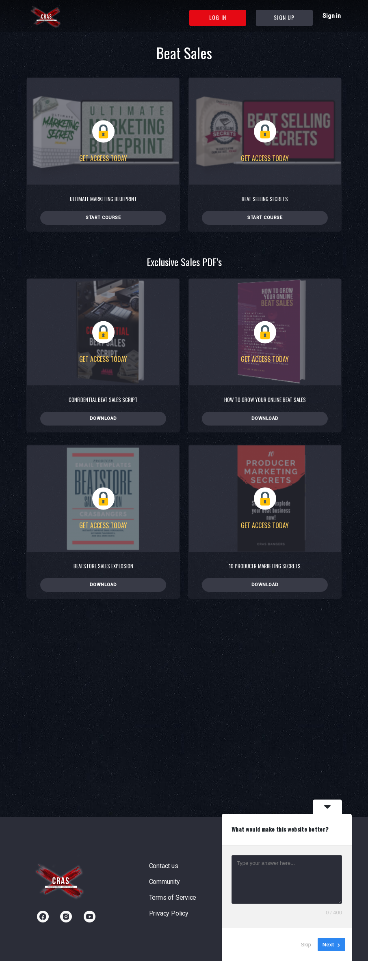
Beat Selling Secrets (265, 198)
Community (164, 882)
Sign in (332, 16)
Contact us (163, 866)
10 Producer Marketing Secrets (265, 566)
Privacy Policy (168, 913)
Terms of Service (173, 897)
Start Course (103, 217)
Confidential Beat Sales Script (103, 399)
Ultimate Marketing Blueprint (103, 198)
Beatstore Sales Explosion (103, 566)
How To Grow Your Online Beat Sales (265, 399)
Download (103, 418)
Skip (306, 945)
